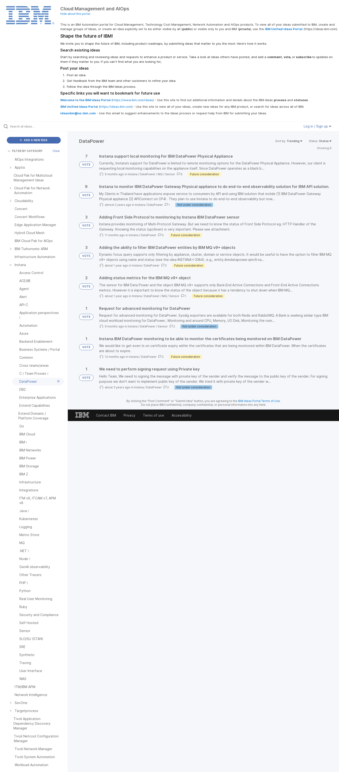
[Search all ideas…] (40, 126)
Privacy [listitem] (129, 415)
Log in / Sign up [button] (317, 126)
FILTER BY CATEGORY (25, 151)
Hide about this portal (75, 14)
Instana (132, 174)
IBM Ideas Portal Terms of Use (259, 401)
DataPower (147, 174)
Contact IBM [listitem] (106, 415)
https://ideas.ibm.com (116, 106)
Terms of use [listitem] (153, 415)
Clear (56, 151)
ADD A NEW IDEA (34, 140)
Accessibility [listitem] (182, 415)
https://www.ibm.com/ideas (133, 100)
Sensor (170, 174)
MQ (160, 174)
